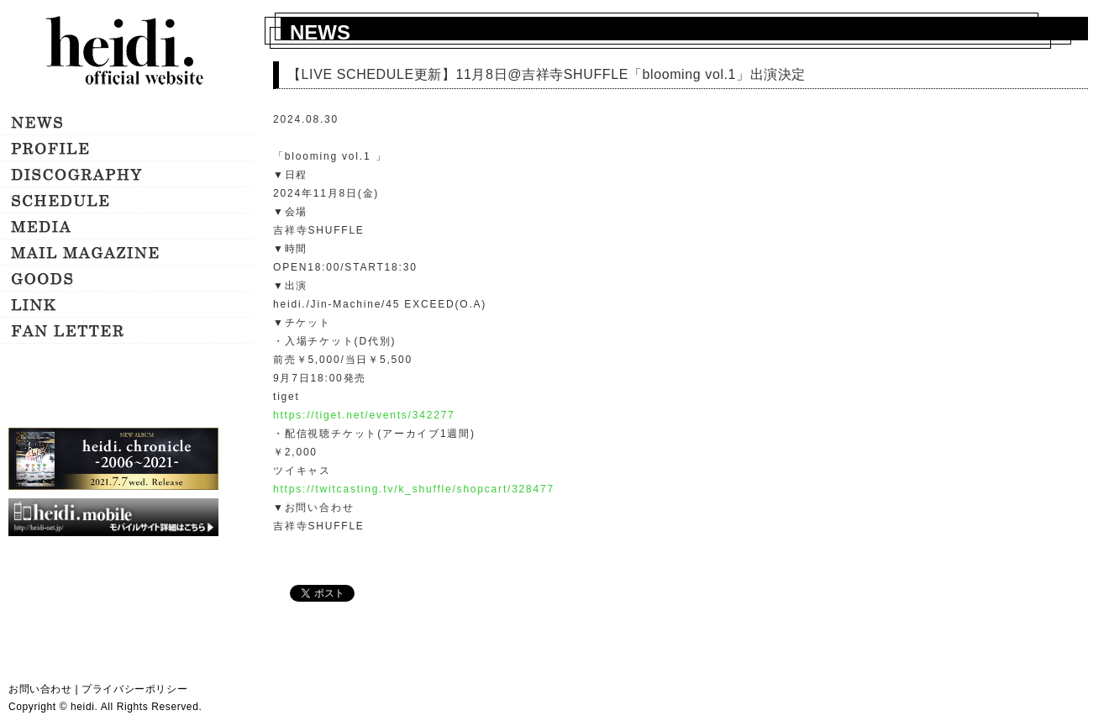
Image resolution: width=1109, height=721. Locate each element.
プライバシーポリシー (134, 689)
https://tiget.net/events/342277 (364, 415)
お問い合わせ (40, 689)
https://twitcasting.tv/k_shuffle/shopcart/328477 (413, 489)
